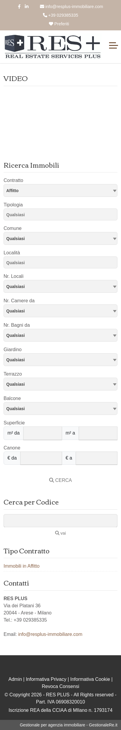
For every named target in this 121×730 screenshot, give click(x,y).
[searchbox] (62, 215)
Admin (15, 679)
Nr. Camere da (19, 300)
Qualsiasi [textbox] (15, 238)
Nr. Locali (14, 276)
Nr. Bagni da (17, 325)
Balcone (12, 398)
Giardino (12, 349)
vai (60, 533)
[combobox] (60, 190)
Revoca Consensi (60, 686)
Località (12, 252)
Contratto (13, 180)
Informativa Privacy (46, 679)
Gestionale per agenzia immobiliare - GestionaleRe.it (68, 725)
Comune (12, 228)
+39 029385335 (60, 15)
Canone (12, 447)
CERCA (60, 480)
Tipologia (13, 204)
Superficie (14, 422)
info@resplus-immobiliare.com (71, 6)
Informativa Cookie (90, 679)
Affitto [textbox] (12, 190)
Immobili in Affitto (22, 566)
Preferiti (59, 23)
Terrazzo (13, 373)
